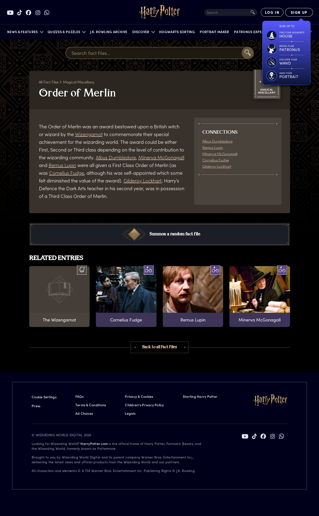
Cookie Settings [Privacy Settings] (44, 397)
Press (36, 406)
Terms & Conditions (90, 405)
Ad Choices (84, 413)
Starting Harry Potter (200, 396)
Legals (130, 413)
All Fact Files (48, 82)
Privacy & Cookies (139, 396)
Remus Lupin (62, 165)
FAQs (79, 396)
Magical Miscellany (78, 82)
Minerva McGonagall (161, 157)
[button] (25, 32)
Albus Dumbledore (116, 157)
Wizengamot (89, 134)
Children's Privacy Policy (144, 405)
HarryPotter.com (94, 443)
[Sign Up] (299, 12)
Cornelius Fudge (66, 173)
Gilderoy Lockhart (143, 180)
